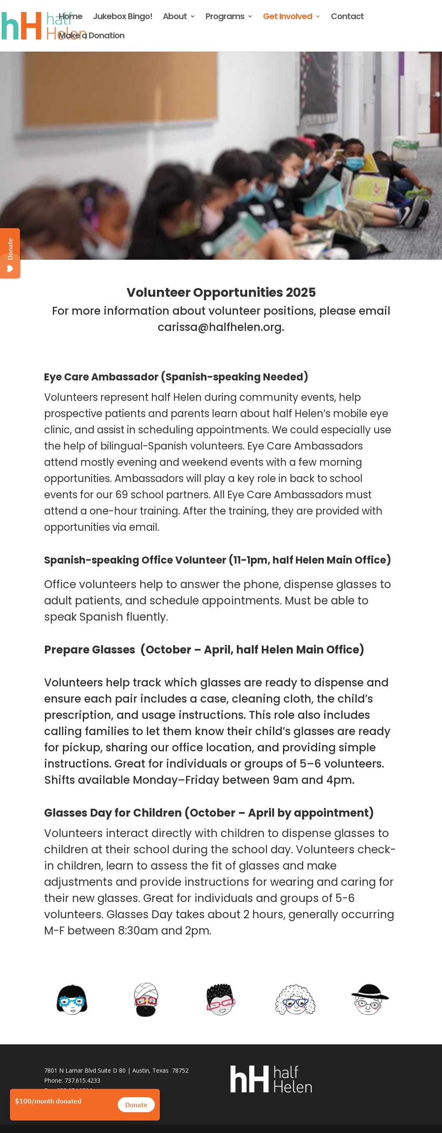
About (175, 17)
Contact (347, 17)
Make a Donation (91, 36)
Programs (225, 17)
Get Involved (287, 17)
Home (70, 17)
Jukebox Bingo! (122, 17)
